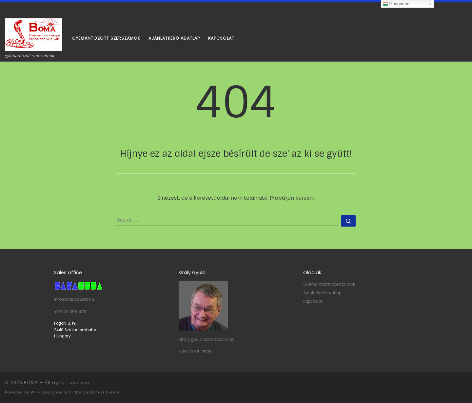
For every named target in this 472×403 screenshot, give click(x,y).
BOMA (31, 382)
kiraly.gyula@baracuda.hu (207, 339)
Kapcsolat (313, 301)
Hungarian (396, 4)
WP (33, 392)
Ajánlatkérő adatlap (322, 292)
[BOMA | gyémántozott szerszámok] (33, 34)
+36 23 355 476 (70, 312)
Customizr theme (101, 392)
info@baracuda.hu (74, 299)
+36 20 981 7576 (195, 352)
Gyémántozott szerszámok (329, 284)
